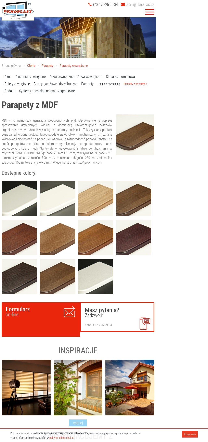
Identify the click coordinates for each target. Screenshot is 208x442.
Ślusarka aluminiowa (120, 76)
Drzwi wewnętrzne (89, 76)
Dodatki (9, 90)
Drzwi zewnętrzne (62, 76)
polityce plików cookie (61, 438)
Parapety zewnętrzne (109, 84)
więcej (78, 422)
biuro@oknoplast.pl (137, 4)
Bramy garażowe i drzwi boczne (55, 83)
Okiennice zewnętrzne (30, 76)
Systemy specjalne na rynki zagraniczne (47, 90)
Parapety (47, 65)
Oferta (31, 65)
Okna (8, 76)
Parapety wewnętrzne (74, 65)
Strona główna (11, 65)
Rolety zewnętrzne (17, 83)
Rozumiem (190, 434)
